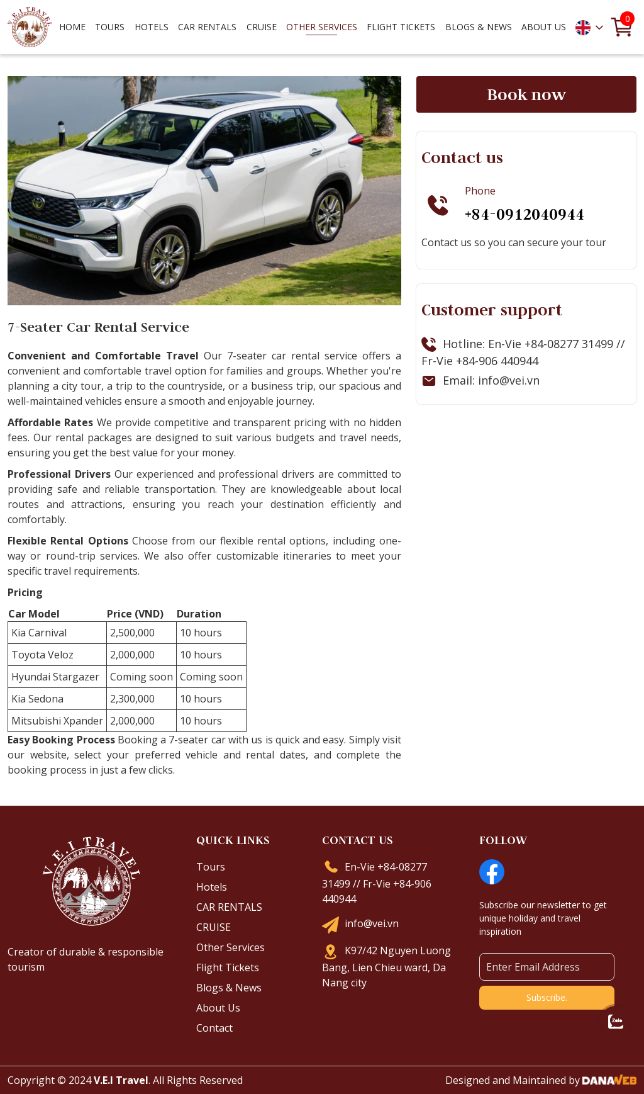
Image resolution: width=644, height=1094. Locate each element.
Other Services (230, 947)
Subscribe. (546, 997)
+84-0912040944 (524, 214)
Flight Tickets (401, 27)
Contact (214, 1028)
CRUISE (213, 927)
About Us (218, 1008)
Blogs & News (229, 988)
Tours (210, 867)
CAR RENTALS (229, 907)
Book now (526, 94)
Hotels (211, 887)
